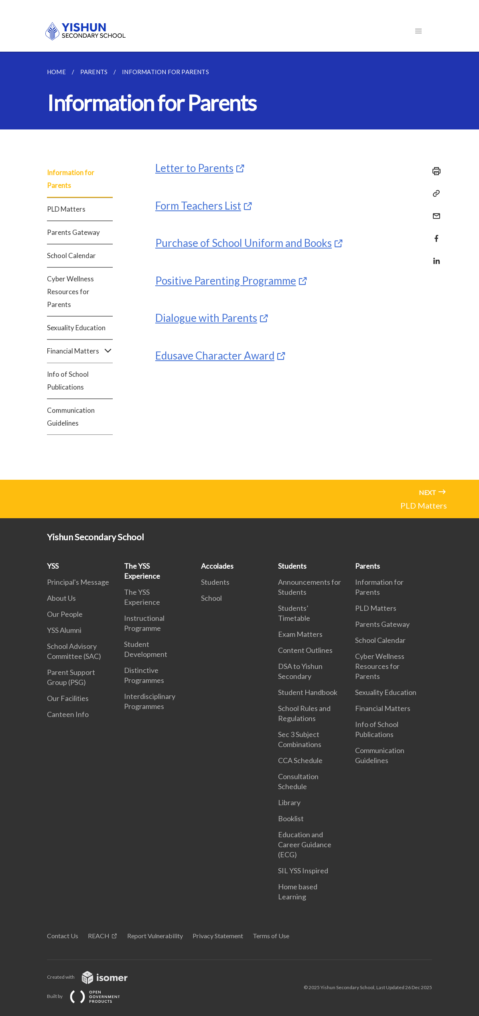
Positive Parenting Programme (225, 280)
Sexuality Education (76, 327)
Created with (93, 977)
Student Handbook (307, 692)
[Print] (434, 171)
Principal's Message (78, 582)
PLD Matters (66, 209)
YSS (53, 566)
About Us (61, 598)
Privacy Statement (218, 935)
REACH (99, 935)
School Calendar (71, 255)
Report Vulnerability (155, 935)
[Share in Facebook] (434, 233)
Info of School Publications (68, 380)
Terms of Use (271, 935)
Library (289, 802)
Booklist (291, 818)
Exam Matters (300, 634)
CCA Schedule (300, 760)
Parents (367, 566)
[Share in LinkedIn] (434, 256)
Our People (65, 614)
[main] (239, 266)
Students (215, 582)
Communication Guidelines (71, 416)
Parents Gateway (73, 232)
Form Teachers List (198, 205)
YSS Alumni (64, 630)
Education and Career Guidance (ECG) (304, 844)
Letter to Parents (194, 168)
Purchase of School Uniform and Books (243, 242)
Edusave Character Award (214, 355)
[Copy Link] (434, 193)
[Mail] (434, 211)
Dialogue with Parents (206, 317)
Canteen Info (68, 714)
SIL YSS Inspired (303, 870)
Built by (90, 996)
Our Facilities (68, 698)
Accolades (217, 566)
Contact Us (62, 935)
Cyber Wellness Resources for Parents (70, 292)
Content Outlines (305, 650)
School (211, 598)
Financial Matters (80, 351)
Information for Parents (70, 179)
